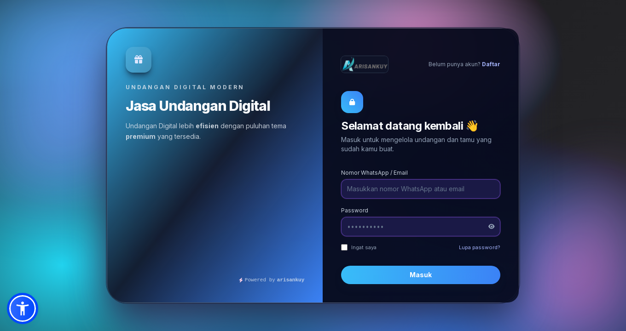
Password (354, 210)
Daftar (491, 64)
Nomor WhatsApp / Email (374, 172)
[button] (22, 308)
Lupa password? (479, 247)
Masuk (421, 275)
